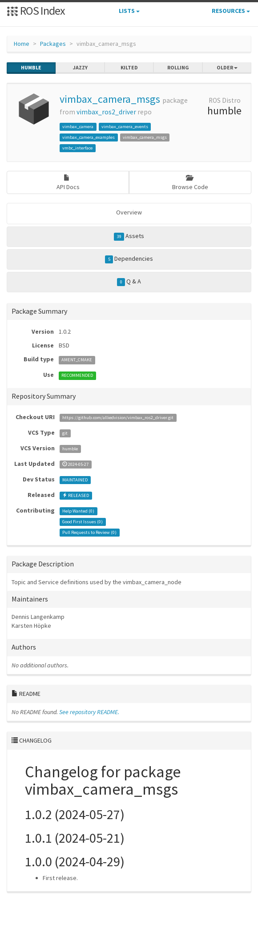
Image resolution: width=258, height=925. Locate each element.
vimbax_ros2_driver (106, 112)
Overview (129, 212)
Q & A (129, 281)
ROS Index (36, 10)
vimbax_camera (77, 126)
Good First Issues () (82, 522)
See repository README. (89, 712)
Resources (231, 11)
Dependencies (129, 258)
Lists (129, 11)
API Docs (68, 182)
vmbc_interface (77, 148)
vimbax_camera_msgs (110, 99)
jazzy (80, 67)
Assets (129, 236)
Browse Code (190, 182)
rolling (178, 67)
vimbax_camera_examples (88, 137)
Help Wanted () (78, 511)
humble (31, 67)
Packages (53, 44)
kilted (129, 67)
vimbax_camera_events (124, 126)
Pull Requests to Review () (89, 532)
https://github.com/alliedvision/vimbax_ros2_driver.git (117, 417)
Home (21, 44)
